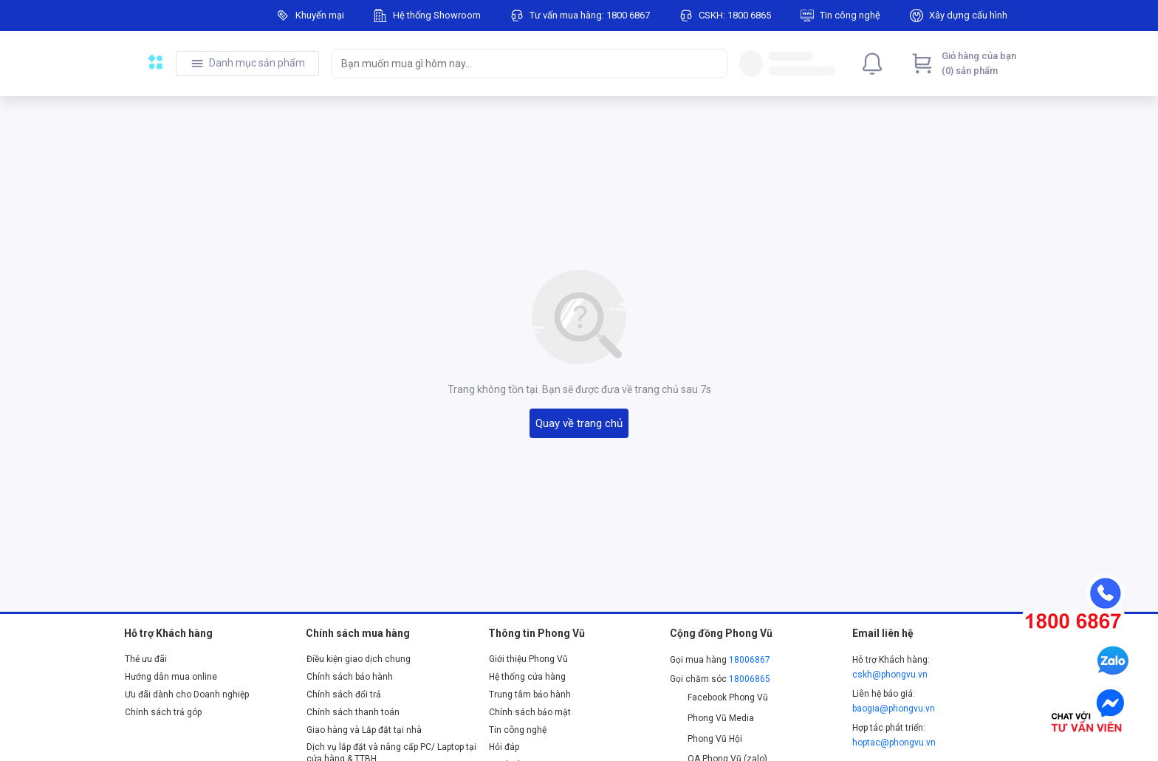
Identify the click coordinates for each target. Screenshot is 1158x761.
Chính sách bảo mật (530, 712)
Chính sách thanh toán (353, 712)
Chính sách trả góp (163, 712)
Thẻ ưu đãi (146, 659)
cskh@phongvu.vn (890, 674)
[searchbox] (515, 63)
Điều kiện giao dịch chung (358, 659)
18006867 (749, 660)
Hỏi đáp (504, 747)
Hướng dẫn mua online (171, 677)
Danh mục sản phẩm (257, 63)
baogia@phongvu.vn (893, 708)
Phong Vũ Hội (706, 739)
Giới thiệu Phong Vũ (528, 659)
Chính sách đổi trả (343, 694)
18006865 (749, 679)
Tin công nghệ (518, 730)
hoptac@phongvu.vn (894, 742)
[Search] (712, 63)
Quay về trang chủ (579, 423)
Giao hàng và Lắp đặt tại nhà (364, 730)
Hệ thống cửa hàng (527, 677)
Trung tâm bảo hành (530, 694)
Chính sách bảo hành (349, 677)
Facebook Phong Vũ (719, 697)
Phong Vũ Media (712, 718)
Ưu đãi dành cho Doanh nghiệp (187, 694)
